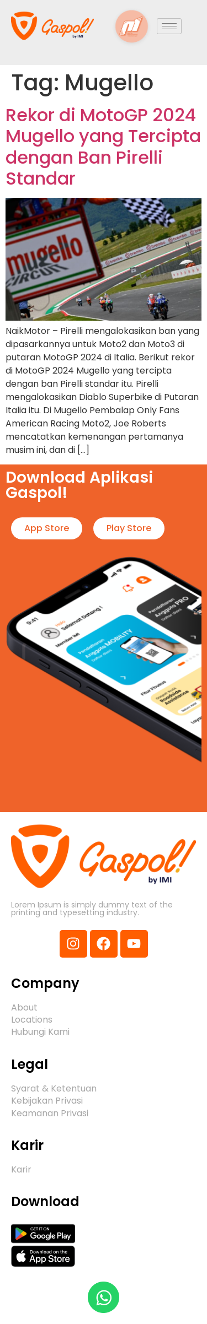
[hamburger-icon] (169, 26)
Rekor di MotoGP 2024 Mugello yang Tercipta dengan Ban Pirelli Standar (103, 146)
